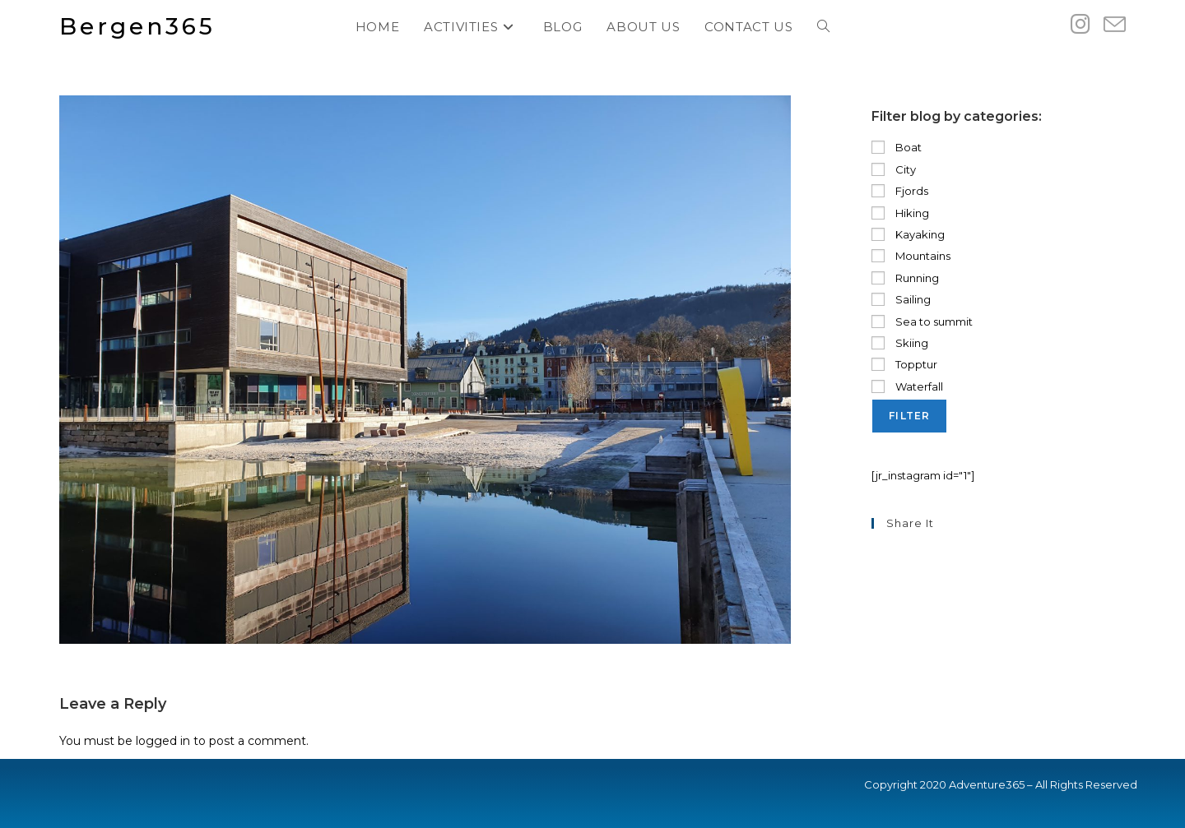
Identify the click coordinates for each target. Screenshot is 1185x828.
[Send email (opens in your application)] (1114, 25)
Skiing (899, 342)
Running (905, 277)
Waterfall (907, 386)
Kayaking (908, 234)
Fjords (899, 190)
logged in (163, 740)
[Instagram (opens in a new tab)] (1080, 24)
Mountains (910, 255)
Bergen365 (137, 26)
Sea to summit (922, 321)
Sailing (901, 299)
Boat (896, 147)
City (893, 169)
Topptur (904, 364)
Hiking (900, 213)
